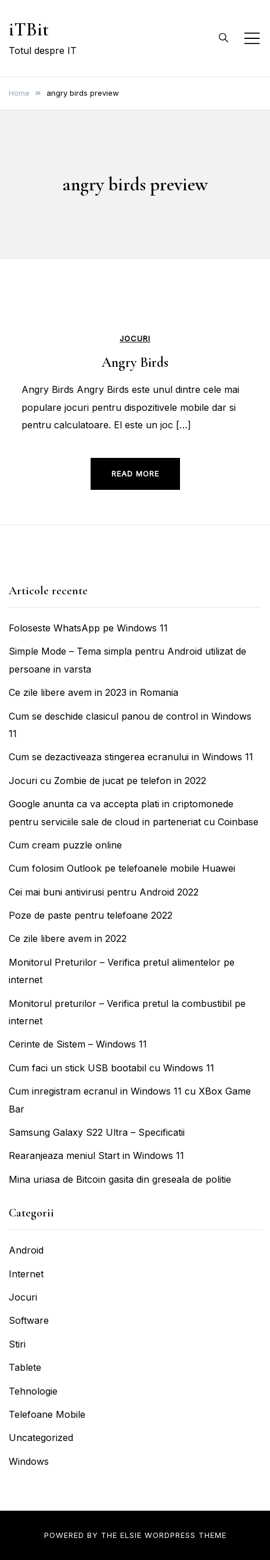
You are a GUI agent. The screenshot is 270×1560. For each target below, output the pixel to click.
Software (29, 1320)
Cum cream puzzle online (65, 845)
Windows (29, 1461)
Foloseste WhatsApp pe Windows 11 (88, 628)
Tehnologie (33, 1391)
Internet (26, 1274)
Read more (135, 473)
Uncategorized (41, 1437)
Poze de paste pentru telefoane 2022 (90, 915)
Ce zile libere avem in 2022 (68, 938)
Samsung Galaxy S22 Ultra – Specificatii (97, 1132)
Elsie (131, 1535)
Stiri (17, 1344)
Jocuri (135, 338)
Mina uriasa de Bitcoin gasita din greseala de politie (120, 1179)
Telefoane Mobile (47, 1414)
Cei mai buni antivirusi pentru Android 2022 (104, 892)
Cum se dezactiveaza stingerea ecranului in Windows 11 (131, 757)
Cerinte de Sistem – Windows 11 (78, 1044)
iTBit (29, 29)
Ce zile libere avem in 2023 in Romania (93, 692)
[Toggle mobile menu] (252, 38)
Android (26, 1250)
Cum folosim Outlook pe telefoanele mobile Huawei (122, 868)
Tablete (25, 1367)
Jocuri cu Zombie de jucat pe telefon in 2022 (107, 780)
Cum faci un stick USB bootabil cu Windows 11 (111, 1068)
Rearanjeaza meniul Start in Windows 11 (96, 1155)
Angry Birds (135, 362)
